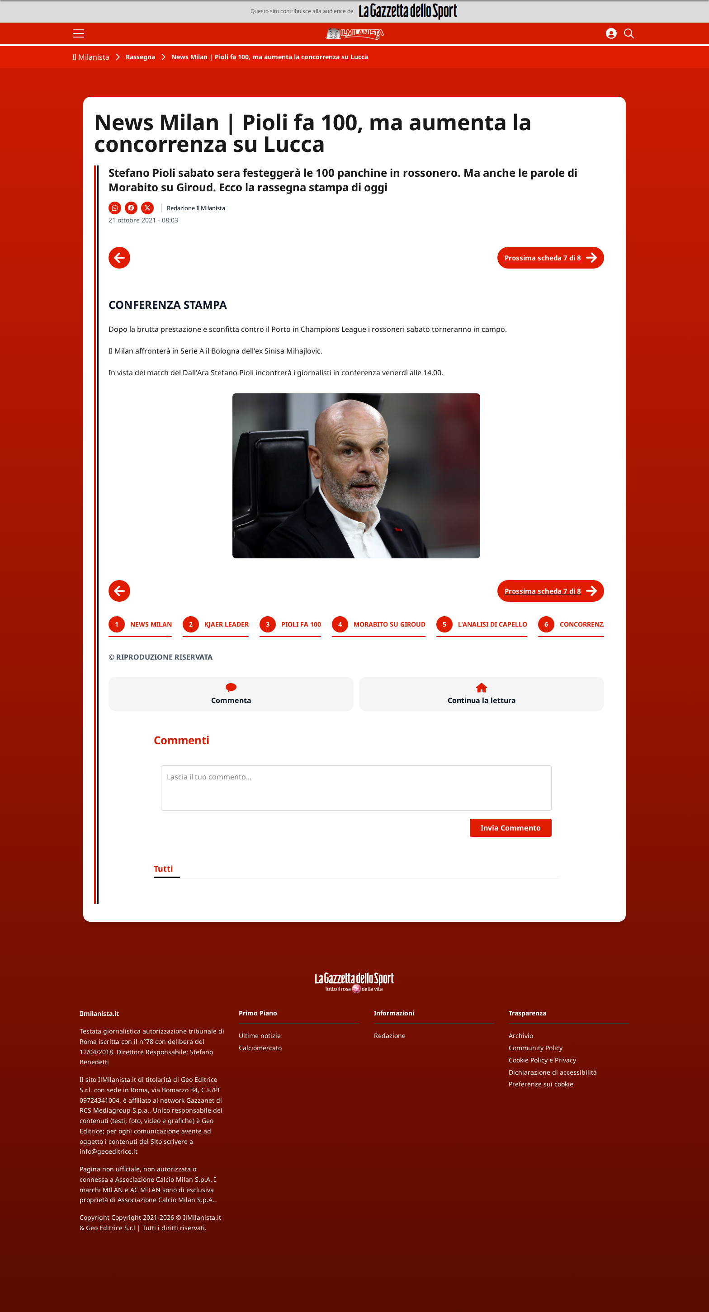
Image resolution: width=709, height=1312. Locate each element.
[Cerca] (630, 33)
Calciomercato (260, 1047)
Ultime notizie (260, 1035)
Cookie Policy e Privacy (542, 1060)
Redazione (390, 1035)
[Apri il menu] (78, 33)
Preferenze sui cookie (541, 1084)
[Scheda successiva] (550, 258)
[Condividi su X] (147, 208)
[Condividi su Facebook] (131, 208)
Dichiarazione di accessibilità (553, 1072)
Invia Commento (511, 828)
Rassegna (140, 56)
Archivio (521, 1035)
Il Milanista (90, 57)
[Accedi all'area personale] (611, 33)
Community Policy (535, 1047)
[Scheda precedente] (119, 258)
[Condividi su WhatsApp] (115, 208)
